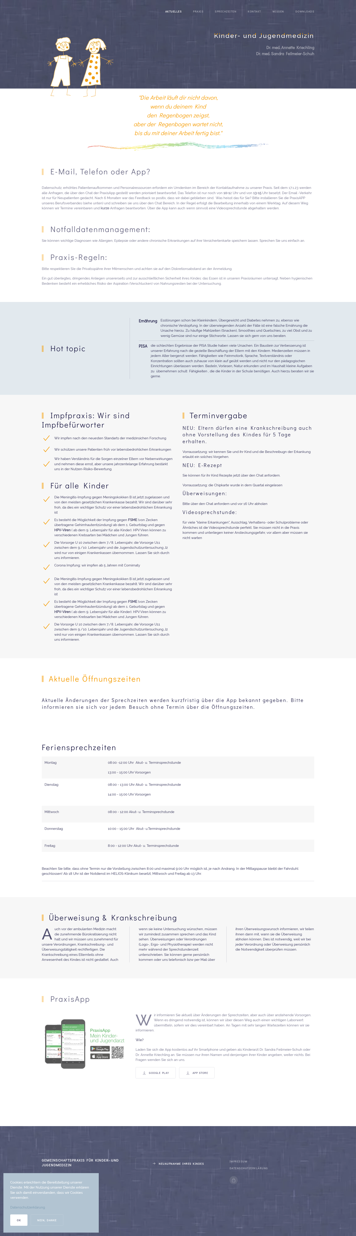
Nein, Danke (47, 1220)
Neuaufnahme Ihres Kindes (178, 1163)
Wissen (278, 11)
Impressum (238, 1161)
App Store (197, 1072)
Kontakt (254, 11)
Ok (19, 1220)
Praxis (198, 11)
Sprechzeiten (225, 11)
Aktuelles (173, 11)
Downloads (304, 11)
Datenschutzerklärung (249, 1168)
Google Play (155, 1072)
